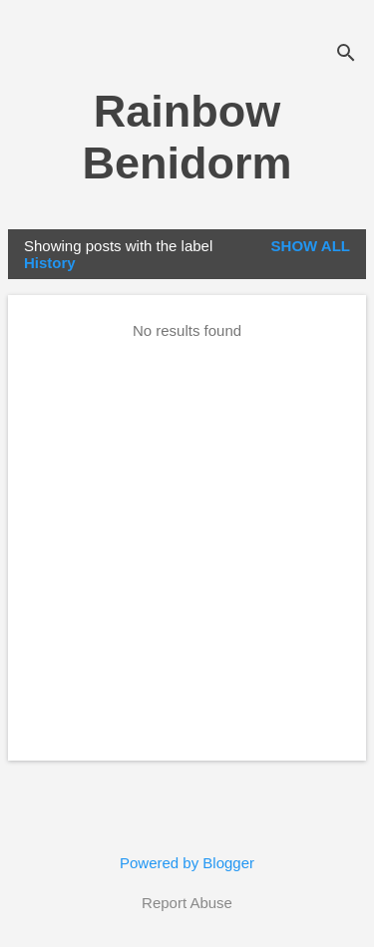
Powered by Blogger (187, 862)
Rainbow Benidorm (186, 137)
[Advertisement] (187, 548)
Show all (310, 245)
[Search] (346, 54)
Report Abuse (187, 902)
